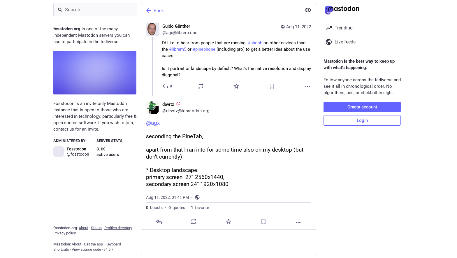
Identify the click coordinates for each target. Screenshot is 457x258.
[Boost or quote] (200, 86)
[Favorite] (236, 86)
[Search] (94, 9)
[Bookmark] (271, 86)
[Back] (220, 10)
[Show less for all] (308, 10)
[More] (307, 86)
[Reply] (167, 86)
